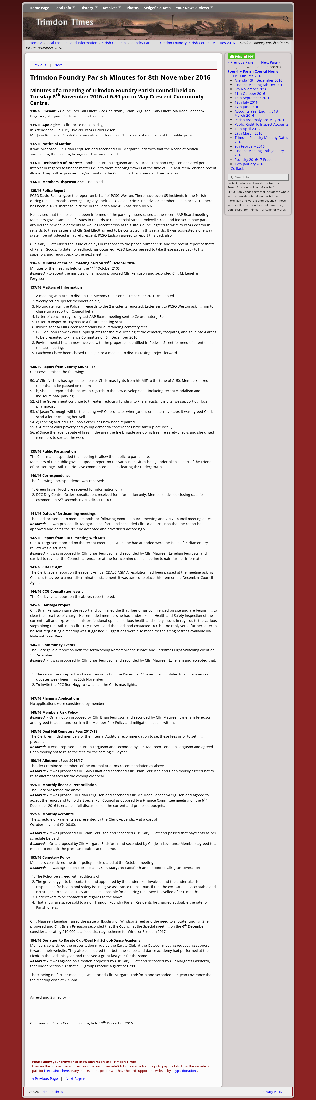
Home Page (39, 7)
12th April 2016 (247, 128)
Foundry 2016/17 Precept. (256, 159)
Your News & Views (192, 7)
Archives (110, 7)
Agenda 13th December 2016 (258, 80)
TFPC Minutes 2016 (246, 76)
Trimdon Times (52, 1091)
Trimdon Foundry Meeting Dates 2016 (261, 139)
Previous (39, 65)
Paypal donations (184, 1071)
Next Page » (75, 1078)
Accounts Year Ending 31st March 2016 (256, 113)
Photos (133, 7)
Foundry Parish (142, 42)
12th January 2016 (249, 164)
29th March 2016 (248, 133)
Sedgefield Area (157, 7)
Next (58, 65)
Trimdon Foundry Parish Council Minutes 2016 (196, 42)
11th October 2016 (250, 93)
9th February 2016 (250, 146)
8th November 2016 (251, 89)
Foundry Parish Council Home (253, 71)
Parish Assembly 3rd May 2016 (260, 119)
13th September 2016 (252, 98)
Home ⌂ (36, 42)
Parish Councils (113, 42)
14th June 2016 (247, 106)
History (86, 7)
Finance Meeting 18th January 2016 (259, 152)
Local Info (62, 7)
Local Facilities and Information (71, 42)
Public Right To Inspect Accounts (261, 124)
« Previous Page (45, 1078)
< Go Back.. (237, 168)
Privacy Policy (272, 1091)
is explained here (56, 1071)
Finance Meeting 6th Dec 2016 (259, 84)
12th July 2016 (246, 102)
